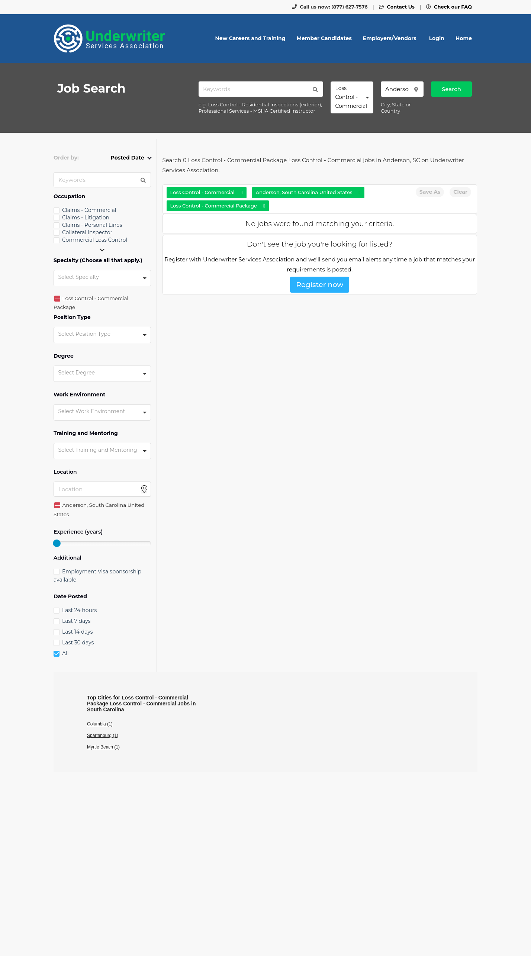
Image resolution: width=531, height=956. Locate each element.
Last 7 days (76, 621)
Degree (64, 356)
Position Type (72, 317)
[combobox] (352, 97)
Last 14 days (77, 631)
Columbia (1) (100, 724)
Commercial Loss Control (94, 239)
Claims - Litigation (85, 217)
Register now (319, 284)
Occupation (69, 196)
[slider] (56, 543)
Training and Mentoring (86, 433)
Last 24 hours (79, 610)
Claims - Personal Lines (92, 225)
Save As (429, 192)
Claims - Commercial (89, 210)
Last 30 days (78, 642)
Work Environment (79, 395)
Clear (460, 192)
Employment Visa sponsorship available (97, 575)
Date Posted (70, 596)
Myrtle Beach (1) (103, 747)
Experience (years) (78, 532)
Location (65, 472)
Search (451, 89)
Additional (67, 558)
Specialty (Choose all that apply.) (98, 260)
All (65, 653)
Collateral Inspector (87, 232)
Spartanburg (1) (102, 735)
